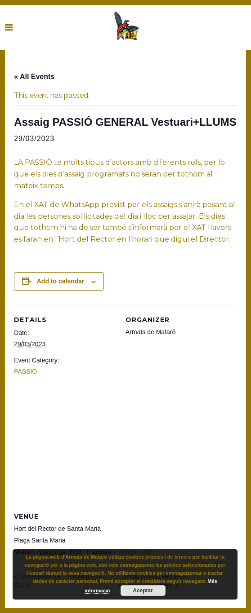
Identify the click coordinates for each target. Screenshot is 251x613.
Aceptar (143, 590)
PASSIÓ (25, 371)
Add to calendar (61, 281)
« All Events (34, 76)
